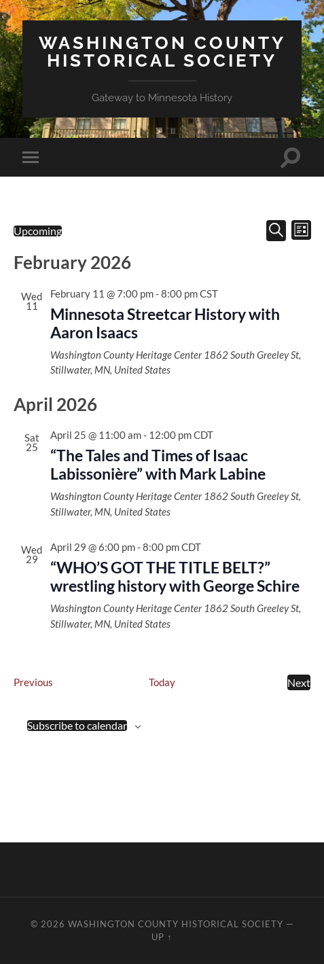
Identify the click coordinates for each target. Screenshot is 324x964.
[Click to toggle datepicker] (38, 231)
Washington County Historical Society (162, 51)
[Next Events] (298, 682)
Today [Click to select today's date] (162, 682)
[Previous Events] (33, 682)
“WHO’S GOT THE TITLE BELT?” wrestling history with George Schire (175, 576)
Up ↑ (161, 936)
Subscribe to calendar (77, 725)
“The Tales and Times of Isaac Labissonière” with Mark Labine (158, 464)
